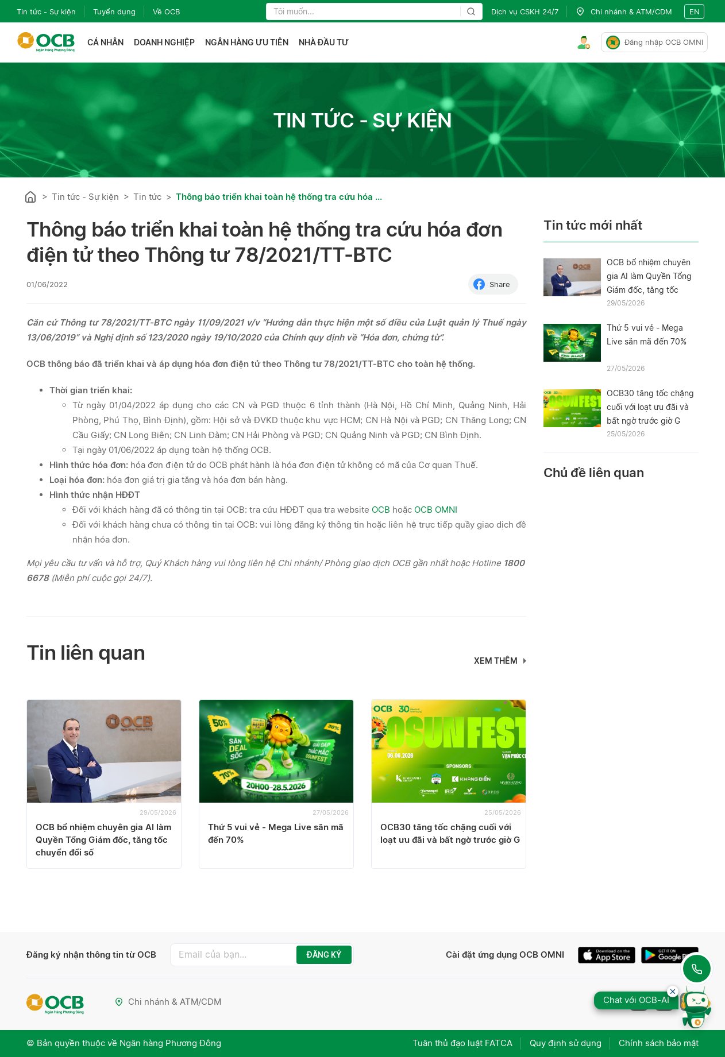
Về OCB (166, 11)
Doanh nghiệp (164, 42)
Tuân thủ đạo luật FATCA (462, 1042)
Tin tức (147, 196)
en (694, 11)
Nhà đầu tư (324, 42)
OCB (381, 509)
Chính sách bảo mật (659, 1042)
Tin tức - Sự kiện (46, 11)
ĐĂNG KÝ (324, 954)
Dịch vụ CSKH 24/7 (524, 11)
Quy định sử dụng (565, 1042)
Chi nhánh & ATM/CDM (167, 1001)
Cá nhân (105, 42)
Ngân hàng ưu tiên (246, 42)
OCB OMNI (435, 509)
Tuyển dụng (114, 11)
